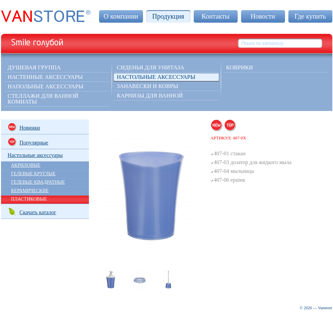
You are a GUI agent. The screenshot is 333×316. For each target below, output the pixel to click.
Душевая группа (34, 67)
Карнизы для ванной (150, 95)
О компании (120, 16)
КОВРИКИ (239, 67)
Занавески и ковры (148, 86)
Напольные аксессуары (46, 86)
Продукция (168, 16)
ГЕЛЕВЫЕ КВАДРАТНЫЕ (38, 182)
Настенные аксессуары (45, 77)
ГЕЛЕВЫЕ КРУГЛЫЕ (33, 173)
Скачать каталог (32, 211)
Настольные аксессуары (156, 77)
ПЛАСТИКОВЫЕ (29, 199)
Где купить (310, 16)
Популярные (28, 142)
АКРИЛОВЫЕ (26, 165)
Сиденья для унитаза (151, 67)
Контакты (215, 16)
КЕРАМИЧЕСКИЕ (30, 190)
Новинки (24, 127)
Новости (263, 16)
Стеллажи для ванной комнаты (43, 99)
